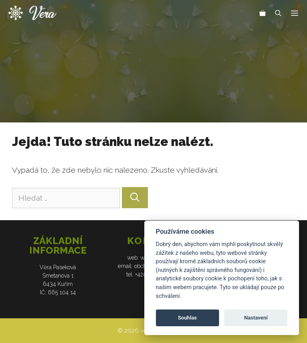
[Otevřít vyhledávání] (278, 14)
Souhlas (187, 318)
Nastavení (256, 318)
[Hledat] (135, 197)
